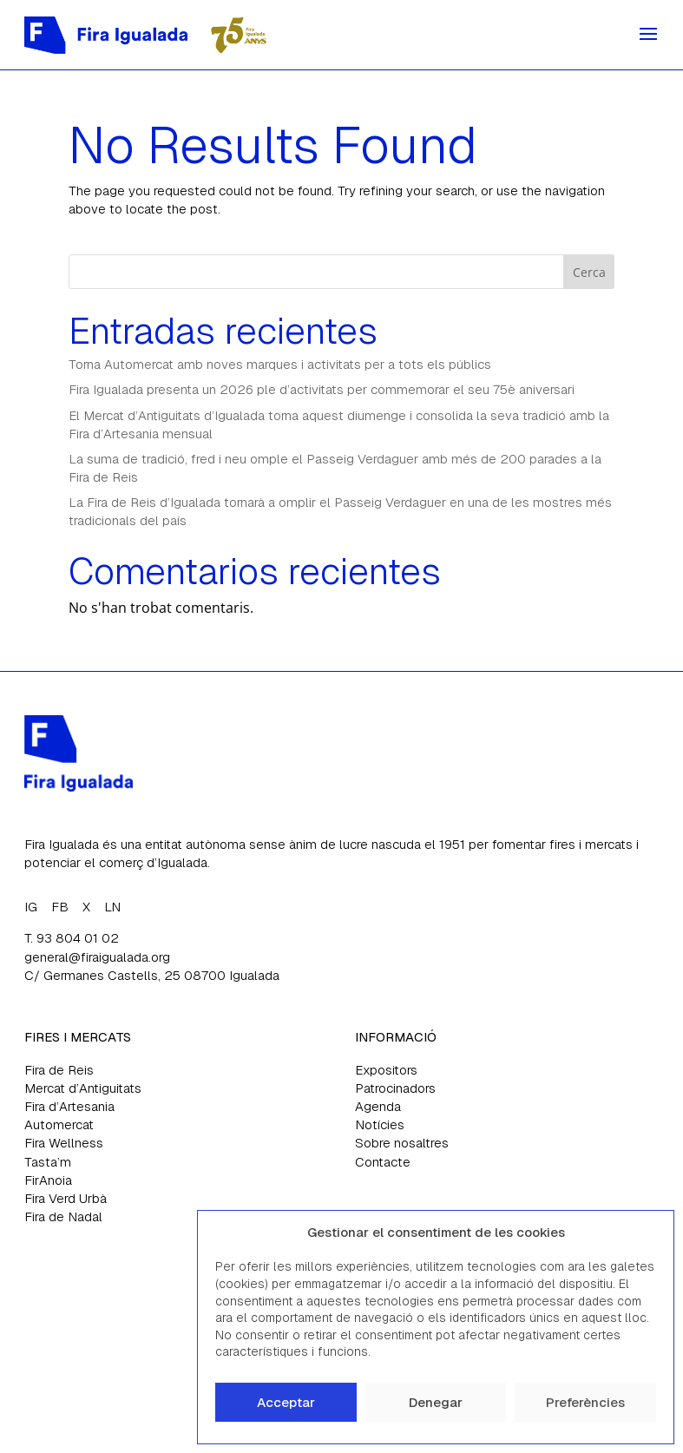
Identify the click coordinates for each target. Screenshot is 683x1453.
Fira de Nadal (63, 1216)
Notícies (379, 1124)
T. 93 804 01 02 (71, 938)
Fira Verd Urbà (65, 1198)
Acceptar (286, 1402)
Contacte (382, 1162)
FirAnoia (48, 1180)
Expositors (386, 1070)
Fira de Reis (59, 1070)
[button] (647, 1232)
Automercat (59, 1124)
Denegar (436, 1402)
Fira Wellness (63, 1142)
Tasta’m (47, 1162)
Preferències (585, 1402)
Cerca (589, 272)
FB (60, 906)
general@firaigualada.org (97, 957)
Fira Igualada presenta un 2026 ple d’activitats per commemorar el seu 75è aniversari (322, 389)
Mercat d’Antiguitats (82, 1088)
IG (30, 906)
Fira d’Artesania (69, 1106)
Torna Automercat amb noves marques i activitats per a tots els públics (280, 364)
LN (112, 906)
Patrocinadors (395, 1088)
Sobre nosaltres (402, 1142)
